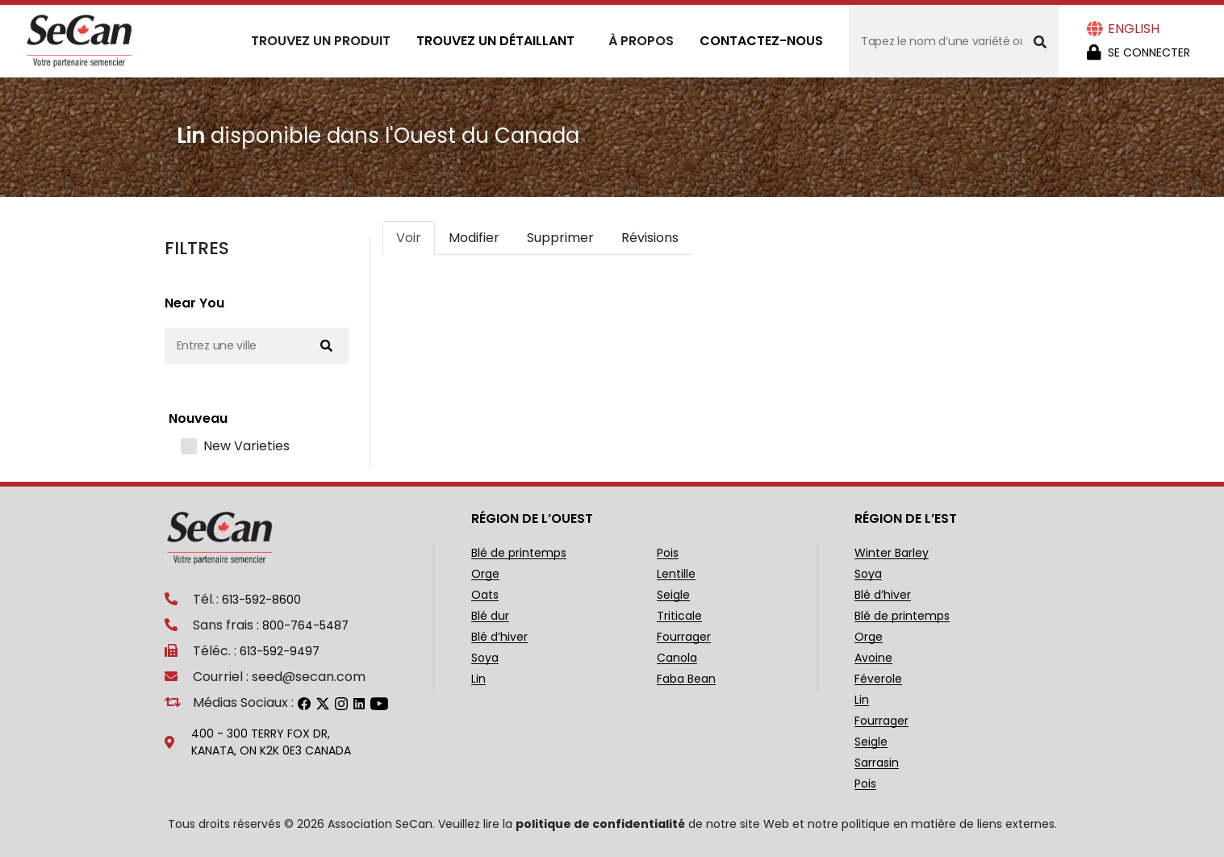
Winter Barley (891, 553)
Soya (485, 658)
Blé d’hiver (499, 637)
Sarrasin (876, 763)
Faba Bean (686, 679)
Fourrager (684, 637)
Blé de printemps (518, 553)
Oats (485, 595)
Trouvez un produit (321, 40)
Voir (408, 237)
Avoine (873, 658)
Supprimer (560, 237)
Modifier (474, 237)
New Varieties (246, 446)
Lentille (676, 574)
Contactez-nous (761, 40)
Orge (485, 574)
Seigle (673, 595)
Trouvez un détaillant (495, 40)
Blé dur (490, 616)
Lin (478, 679)
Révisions (650, 237)
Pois (668, 553)
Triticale (679, 616)
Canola (677, 658)
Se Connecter (1149, 52)
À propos (641, 40)
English (1133, 28)
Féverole (878, 679)
